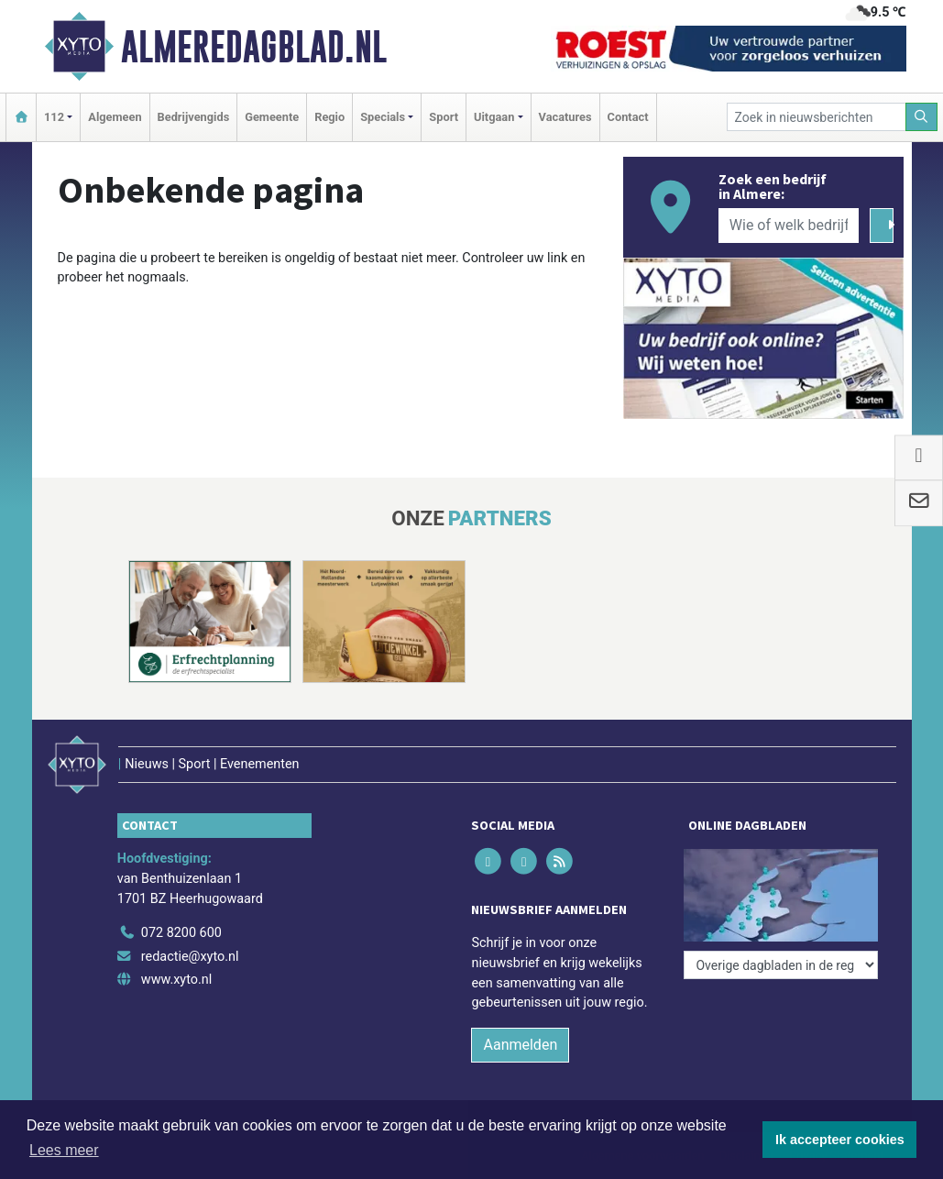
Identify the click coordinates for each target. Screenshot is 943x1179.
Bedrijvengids (194, 117)
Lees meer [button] (64, 1150)
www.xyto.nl (176, 979)
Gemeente (272, 117)
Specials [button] (382, 117)
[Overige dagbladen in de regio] (781, 965)
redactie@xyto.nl (190, 956)
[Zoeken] (921, 117)
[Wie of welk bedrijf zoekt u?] (789, 225)
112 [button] (54, 117)
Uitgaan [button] (494, 117)
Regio (329, 117)
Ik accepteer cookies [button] (840, 1139)
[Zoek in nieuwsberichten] (816, 117)
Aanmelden (520, 1044)
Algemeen (114, 117)
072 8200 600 (181, 933)
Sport (443, 117)
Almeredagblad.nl (254, 46)
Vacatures (565, 117)
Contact (628, 117)
